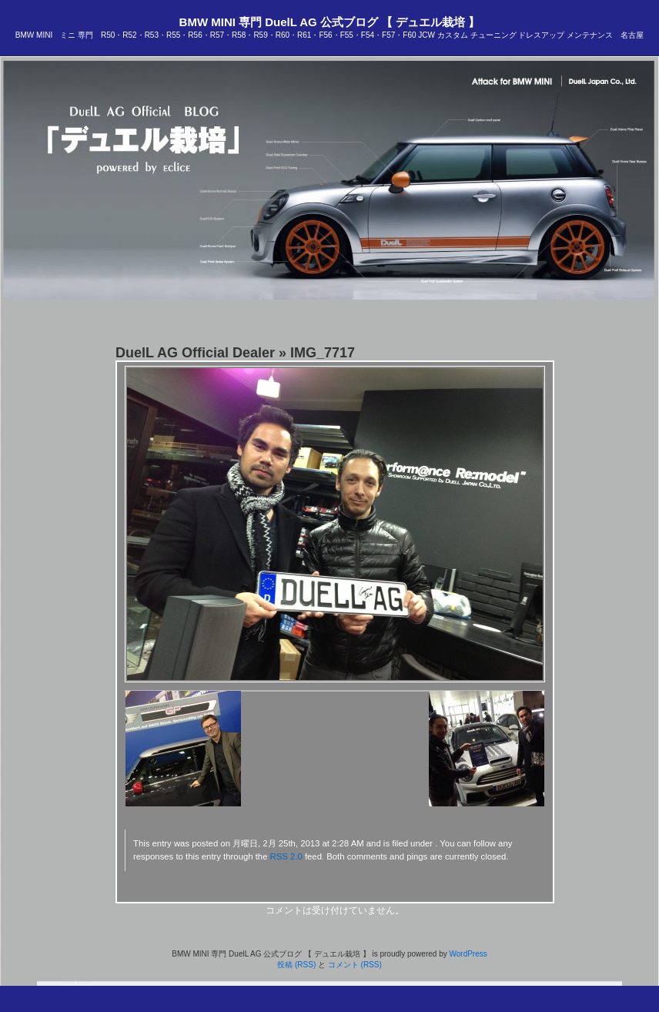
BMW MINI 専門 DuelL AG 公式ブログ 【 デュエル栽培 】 (329, 21)
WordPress (468, 954)
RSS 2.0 (286, 856)
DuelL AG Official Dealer (195, 352)
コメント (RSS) (355, 964)
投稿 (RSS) (296, 964)
